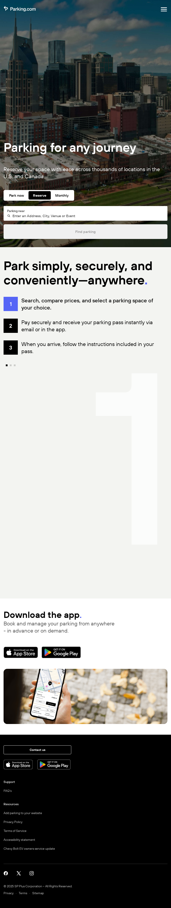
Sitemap (38, 893)
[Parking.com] (20, 9)
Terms (23, 893)
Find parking (85, 231)
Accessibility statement (19, 840)
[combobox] (87, 216)
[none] (88, 480)
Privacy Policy (13, 822)
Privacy (9, 893)
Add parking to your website (23, 813)
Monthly (62, 195)
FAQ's (8, 791)
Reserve (39, 195)
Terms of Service (15, 831)
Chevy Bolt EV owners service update (29, 849)
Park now (16, 195)
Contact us (37, 750)
